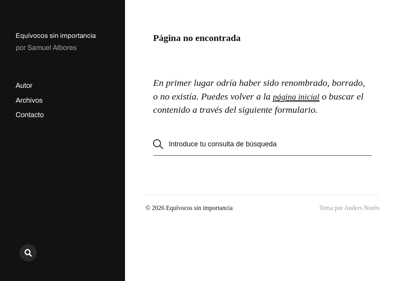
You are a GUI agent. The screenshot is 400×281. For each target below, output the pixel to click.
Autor (24, 85)
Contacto (30, 115)
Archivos (29, 100)
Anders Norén (361, 208)
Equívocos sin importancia (56, 35)
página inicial (299, 96)
